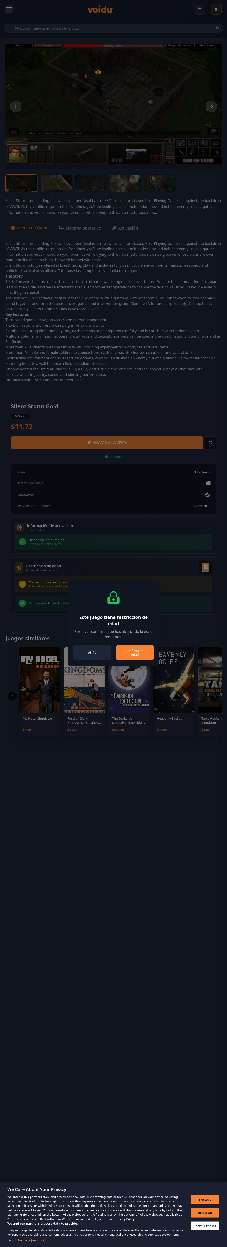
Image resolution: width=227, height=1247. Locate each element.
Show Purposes (205, 1232)
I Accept (205, 1206)
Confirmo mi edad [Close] (134, 653)
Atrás (92, 652)
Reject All (205, 1219)
